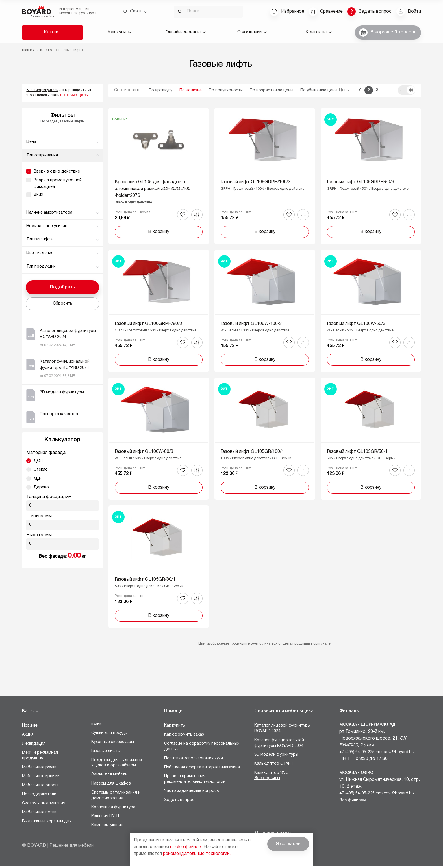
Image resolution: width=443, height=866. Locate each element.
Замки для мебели (109, 774)
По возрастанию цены (271, 90)
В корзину (158, 232)
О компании (252, 32)
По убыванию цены (318, 90)
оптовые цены (74, 95)
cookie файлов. (186, 847)
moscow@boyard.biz (395, 752)
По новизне (190, 90)
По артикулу (160, 90)
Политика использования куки (193, 758)
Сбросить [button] (62, 303)
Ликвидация (33, 744)
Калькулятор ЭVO (271, 773)
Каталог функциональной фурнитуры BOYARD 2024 (279, 743)
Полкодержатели (39, 794)
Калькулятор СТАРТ (274, 764)
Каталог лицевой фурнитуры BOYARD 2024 (282, 728)
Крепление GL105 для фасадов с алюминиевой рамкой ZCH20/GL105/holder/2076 (152, 189)
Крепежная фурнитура (113, 807)
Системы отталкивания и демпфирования (115, 795)
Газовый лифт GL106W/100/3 (251, 324)
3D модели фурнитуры (276, 755)
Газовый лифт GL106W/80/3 (144, 452)
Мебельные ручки (39, 767)
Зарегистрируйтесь (42, 90)
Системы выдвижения (43, 803)
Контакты (318, 32)
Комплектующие (107, 825)
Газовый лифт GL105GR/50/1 (357, 452)
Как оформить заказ (184, 734)
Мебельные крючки (41, 776)
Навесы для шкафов (111, 783)
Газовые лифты (106, 751)
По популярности (226, 90)
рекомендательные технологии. (197, 854)
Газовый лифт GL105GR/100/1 (252, 452)
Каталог (52, 32)
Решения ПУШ (105, 816)
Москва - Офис (356, 773)
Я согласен (288, 844)
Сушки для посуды (109, 733)
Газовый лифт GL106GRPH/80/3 (148, 324)
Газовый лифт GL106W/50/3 (356, 324)
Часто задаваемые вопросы (192, 791)
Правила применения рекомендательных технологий (194, 779)
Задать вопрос (179, 800)
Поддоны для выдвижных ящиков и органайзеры (116, 763)
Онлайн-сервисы (186, 32)
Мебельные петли (39, 812)
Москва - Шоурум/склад (367, 725)
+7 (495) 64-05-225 (357, 752)
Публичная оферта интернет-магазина (202, 767)
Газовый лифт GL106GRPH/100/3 (255, 182)
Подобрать (62, 287)
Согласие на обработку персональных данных (201, 746)
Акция (28, 734)
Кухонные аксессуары (112, 742)
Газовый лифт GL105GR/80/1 (145, 579)
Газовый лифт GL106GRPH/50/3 (360, 182)
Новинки (30, 725)
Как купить (119, 32)
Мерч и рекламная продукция (40, 755)
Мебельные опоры (40, 785)
